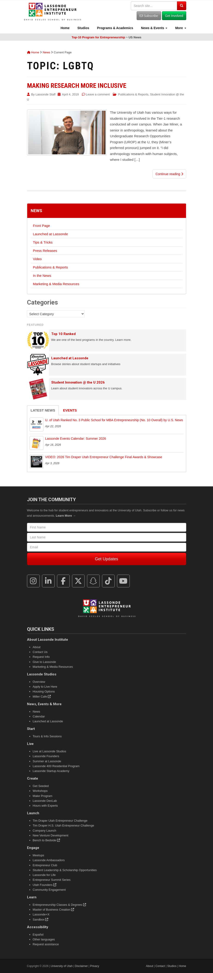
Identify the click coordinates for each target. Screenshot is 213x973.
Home (65, 28)
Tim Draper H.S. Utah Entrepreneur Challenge (63, 825)
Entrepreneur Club (45, 865)
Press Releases (45, 251)
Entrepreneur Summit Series (52, 879)
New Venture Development (51, 835)
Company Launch (44, 830)
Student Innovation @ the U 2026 (78, 382)
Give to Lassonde (44, 662)
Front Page (41, 226)
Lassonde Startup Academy (51, 771)
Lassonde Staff (46, 94)
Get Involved (174, 16)
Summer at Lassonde (47, 761)
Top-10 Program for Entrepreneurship (98, 37)
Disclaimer (81, 966)
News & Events (153, 28)
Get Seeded (41, 786)
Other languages (44, 939)
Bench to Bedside (46, 840)
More (180, 28)
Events (70, 410)
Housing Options (44, 691)
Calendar (39, 716)
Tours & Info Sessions (47, 736)
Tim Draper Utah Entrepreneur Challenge (60, 820)
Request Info (41, 657)
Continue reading (169, 174)
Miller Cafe (42, 696)
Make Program (42, 796)
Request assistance (46, 944)
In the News (42, 276)
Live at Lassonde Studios (49, 751)
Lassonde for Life (44, 875)
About (37, 647)
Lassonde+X (41, 914)
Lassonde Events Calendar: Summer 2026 (75, 438)
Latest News (43, 410)
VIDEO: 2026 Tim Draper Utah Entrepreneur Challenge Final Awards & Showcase (103, 457)
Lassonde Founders (46, 756)
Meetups (38, 855)
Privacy (94, 966)
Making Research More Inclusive (76, 85)
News (46, 52)
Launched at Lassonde (50, 234)
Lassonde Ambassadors (49, 860)
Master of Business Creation (53, 909)
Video (37, 259)
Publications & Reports (133, 94)
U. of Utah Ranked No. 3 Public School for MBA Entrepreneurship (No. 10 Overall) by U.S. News (114, 420)
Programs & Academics (114, 28)
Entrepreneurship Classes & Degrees (59, 904)
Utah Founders (45, 885)
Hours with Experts (45, 805)
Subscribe (149, 16)
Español (38, 934)
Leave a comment (98, 94)
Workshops (40, 791)
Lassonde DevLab (45, 800)
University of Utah (62, 966)
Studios (82, 28)
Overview (39, 681)
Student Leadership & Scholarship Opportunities (65, 870)
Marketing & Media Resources (56, 284)
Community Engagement (49, 889)
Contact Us (40, 652)
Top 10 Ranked (63, 334)
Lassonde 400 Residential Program (56, 766)
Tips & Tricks (43, 242)
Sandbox (40, 919)
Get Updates (106, 559)
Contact (160, 966)
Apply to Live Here (45, 686)
